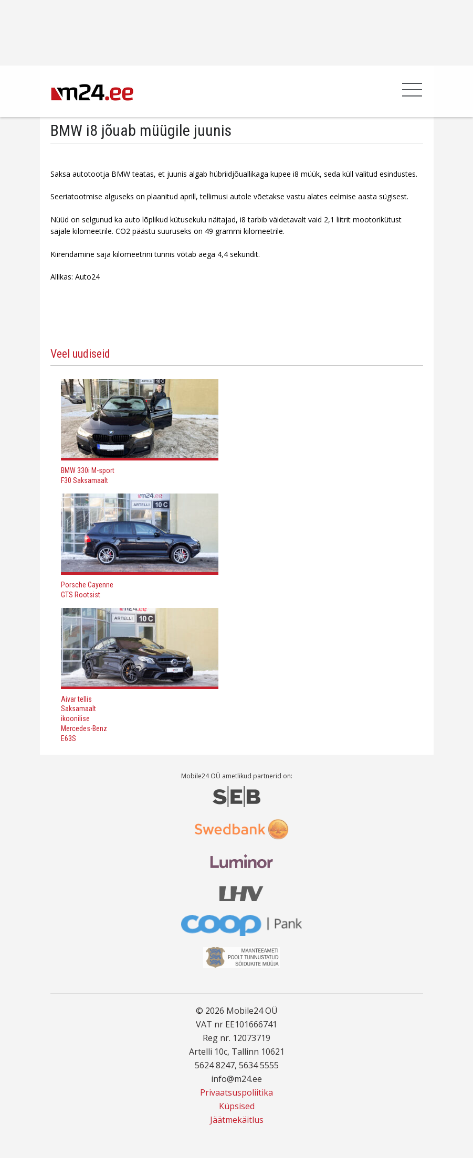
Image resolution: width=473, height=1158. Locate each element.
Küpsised (237, 1106)
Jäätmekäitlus (237, 1119)
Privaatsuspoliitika (236, 1092)
